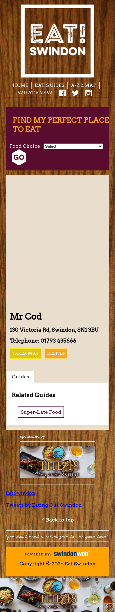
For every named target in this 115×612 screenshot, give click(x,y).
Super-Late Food (41, 412)
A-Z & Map (83, 85)
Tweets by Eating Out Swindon (44, 505)
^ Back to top (58, 520)
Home (20, 85)
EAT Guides (49, 85)
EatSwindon (20, 493)
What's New (35, 92)
